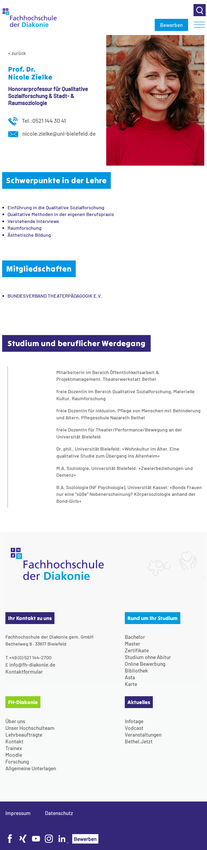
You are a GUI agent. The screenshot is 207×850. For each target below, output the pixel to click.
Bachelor (135, 637)
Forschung (17, 761)
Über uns (15, 721)
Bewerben (171, 25)
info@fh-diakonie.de (32, 664)
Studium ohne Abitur (148, 657)
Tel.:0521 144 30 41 (37, 120)
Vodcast (134, 728)
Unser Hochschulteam (29, 728)
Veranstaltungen (143, 734)
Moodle (13, 755)
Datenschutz (59, 813)
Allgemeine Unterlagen (30, 768)
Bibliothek (136, 670)
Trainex (13, 748)
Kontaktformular (24, 671)
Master (132, 643)
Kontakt (14, 741)
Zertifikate (137, 650)
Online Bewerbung (145, 664)
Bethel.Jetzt (139, 741)
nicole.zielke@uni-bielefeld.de (52, 133)
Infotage (134, 721)
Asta (130, 677)
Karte (131, 684)
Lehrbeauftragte (23, 734)
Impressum (17, 813)
